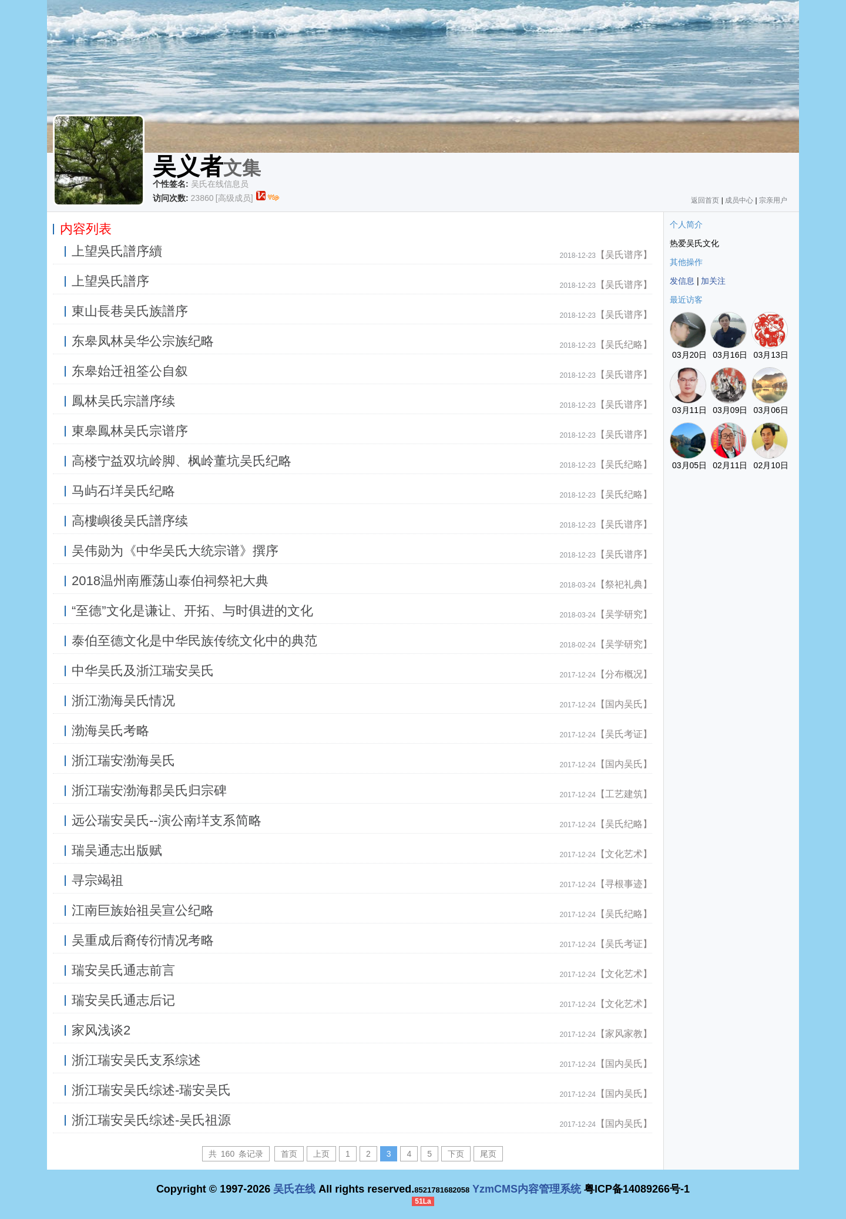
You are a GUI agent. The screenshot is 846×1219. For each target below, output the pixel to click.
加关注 (713, 281)
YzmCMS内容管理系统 (526, 1189)
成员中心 (739, 200)
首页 (289, 1153)
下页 (456, 1153)
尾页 (488, 1153)
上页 (321, 1153)
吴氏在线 (294, 1189)
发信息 (682, 281)
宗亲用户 (773, 200)
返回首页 (705, 200)
